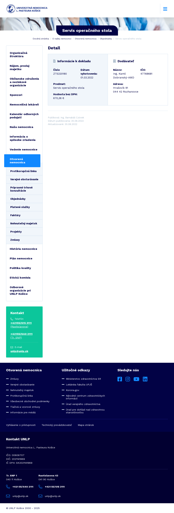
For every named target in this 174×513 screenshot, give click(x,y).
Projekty (16, 231)
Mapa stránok (86, 425)
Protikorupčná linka (23, 171)
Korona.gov (72, 390)
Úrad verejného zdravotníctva (83, 404)
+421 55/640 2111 (19, 487)
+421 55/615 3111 (51, 487)
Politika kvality (20, 268)
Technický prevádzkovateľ (57, 425)
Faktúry (15, 215)
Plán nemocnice (21, 258)
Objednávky (106, 38)
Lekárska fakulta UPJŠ (79, 384)
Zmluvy (15, 239)
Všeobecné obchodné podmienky (29, 401)
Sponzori (16, 95)
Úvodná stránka (41, 38)
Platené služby (20, 207)
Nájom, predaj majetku (19, 67)
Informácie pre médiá (22, 412)
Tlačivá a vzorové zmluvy (25, 406)
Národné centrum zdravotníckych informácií (85, 397)
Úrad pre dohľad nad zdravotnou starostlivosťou (85, 411)
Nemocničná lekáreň (24, 104)
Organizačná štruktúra (18, 54)
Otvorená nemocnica (85, 38)
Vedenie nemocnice (23, 149)
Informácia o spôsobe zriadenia (22, 138)
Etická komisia (20, 277)
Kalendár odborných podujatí (24, 115)
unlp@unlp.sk (19, 351)
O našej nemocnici (61, 38)
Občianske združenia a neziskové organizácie (24, 82)
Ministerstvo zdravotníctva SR (83, 378)
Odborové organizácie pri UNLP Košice (20, 290)
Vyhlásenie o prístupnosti (20, 425)
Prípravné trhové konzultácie (21, 189)
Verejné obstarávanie (24, 179)
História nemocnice (23, 248)
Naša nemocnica (21, 127)
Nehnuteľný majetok (23, 223)
